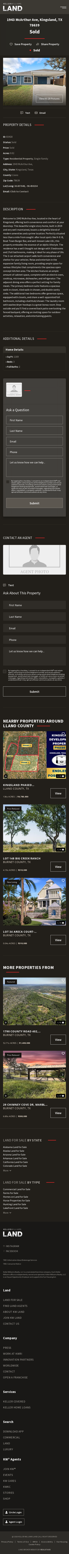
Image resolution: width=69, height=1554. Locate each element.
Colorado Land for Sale (15, 1165)
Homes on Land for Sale (15, 1196)
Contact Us (11, 1323)
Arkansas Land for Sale (15, 1158)
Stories (8, 1492)
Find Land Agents (15, 1306)
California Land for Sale (15, 1162)
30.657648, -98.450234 (26, 185)
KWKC (6, 1487)
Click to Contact (19, 191)
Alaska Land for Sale (13, 1150)
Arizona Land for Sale (14, 1154)
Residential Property (21, 158)
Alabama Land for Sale (15, 1147)
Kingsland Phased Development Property (21, 785)
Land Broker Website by (34, 1549)
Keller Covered (14, 1401)
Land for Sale (13, 1300)
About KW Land (13, 1312)
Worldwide (11, 1365)
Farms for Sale (10, 1193)
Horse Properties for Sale (16, 1200)
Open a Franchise (15, 1377)
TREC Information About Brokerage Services (20, 1260)
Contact (9, 1371)
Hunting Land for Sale (14, 1204)
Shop (6, 1498)
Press (7, 1347)
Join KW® (9, 1469)
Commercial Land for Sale (16, 1189)
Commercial (11, 1437)
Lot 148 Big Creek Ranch (22, 858)
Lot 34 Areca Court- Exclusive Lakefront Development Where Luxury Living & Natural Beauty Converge (25, 931)
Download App (13, 1431)
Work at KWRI (12, 1353)
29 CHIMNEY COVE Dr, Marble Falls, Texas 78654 (25, 1104)
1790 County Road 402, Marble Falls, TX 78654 (20, 1031)
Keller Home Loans (16, 1407)
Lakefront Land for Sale (15, 1208)
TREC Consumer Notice (12, 1264)
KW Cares (9, 1481)
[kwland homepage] (12, 1233)
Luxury (8, 1449)
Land (6, 1443)
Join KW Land (12, 1318)
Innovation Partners (18, 1359)
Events (8, 1475)
